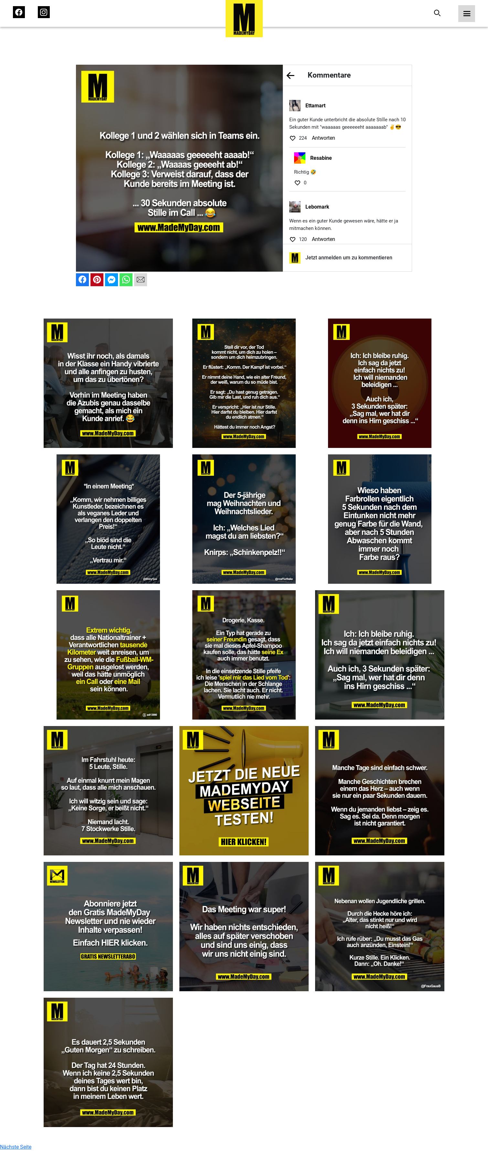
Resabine (321, 158)
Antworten (323, 138)
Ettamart (315, 106)
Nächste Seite (15, 1147)
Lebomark (317, 207)
